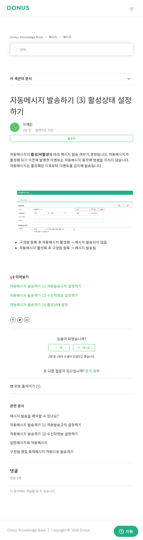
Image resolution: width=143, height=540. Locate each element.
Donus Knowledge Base (26, 37)
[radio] (59, 347)
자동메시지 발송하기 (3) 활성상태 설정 (39, 304)
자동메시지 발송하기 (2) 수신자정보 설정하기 (44, 295)
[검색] (71, 49)
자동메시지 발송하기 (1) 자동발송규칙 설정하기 (45, 286)
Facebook (13, 320)
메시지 (53, 37)
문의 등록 (93, 370)
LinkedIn (27, 320)
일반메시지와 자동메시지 (29, 442)
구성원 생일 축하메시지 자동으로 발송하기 (42, 451)
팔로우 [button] (72, 138)
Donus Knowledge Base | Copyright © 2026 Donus (48, 529)
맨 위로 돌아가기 (25, 386)
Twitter (20, 320)
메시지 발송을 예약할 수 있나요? (34, 415)
